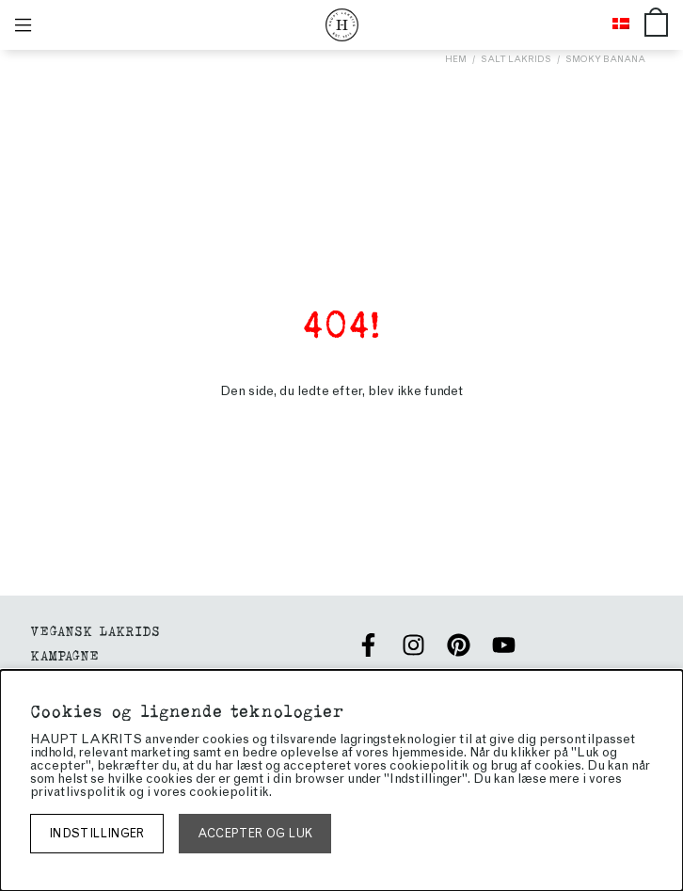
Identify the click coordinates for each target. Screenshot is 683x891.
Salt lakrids (516, 59)
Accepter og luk (255, 833)
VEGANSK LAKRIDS (95, 630)
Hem (456, 59)
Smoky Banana (605, 59)
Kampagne (64, 654)
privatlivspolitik (78, 792)
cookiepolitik (229, 792)
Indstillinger (97, 833)
